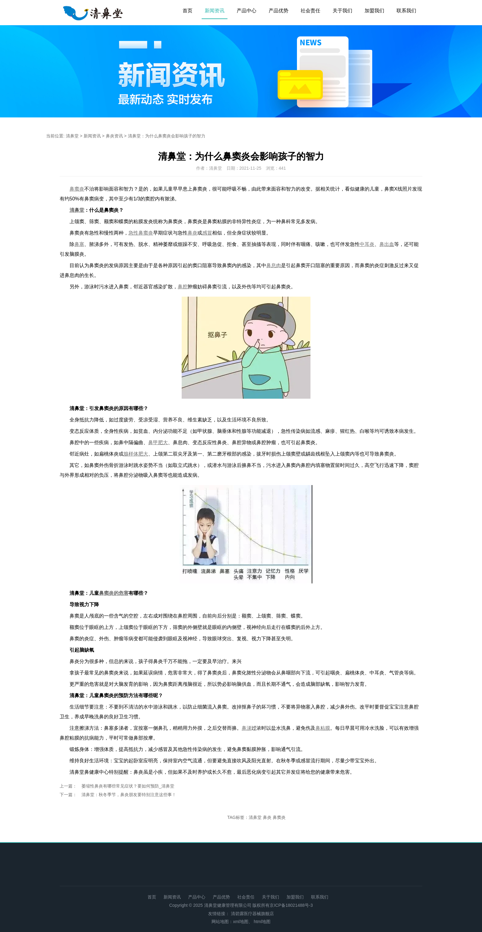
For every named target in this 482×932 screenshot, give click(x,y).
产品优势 (278, 10)
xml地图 (240, 921)
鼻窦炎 (279, 817)
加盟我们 (374, 10)
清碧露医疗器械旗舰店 (252, 913)
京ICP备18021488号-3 (291, 905)
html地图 (262, 921)
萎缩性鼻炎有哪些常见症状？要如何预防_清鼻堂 (127, 786)
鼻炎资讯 (114, 135)
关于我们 (342, 10)
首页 (187, 10)
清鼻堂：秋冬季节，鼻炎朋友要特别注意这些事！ (128, 794)
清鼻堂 (72, 135)
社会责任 (310, 10)
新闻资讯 (214, 10)
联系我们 (406, 10)
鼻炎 (267, 817)
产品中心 (246, 10)
